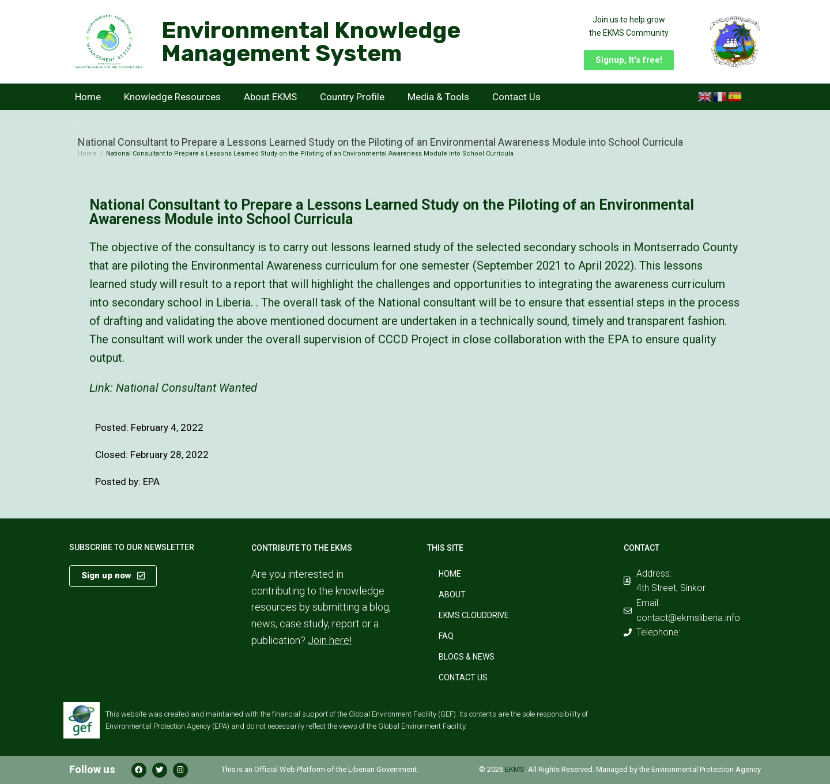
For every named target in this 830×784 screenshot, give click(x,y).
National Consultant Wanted (186, 388)
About (452, 594)
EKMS (515, 769)
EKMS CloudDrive (474, 615)
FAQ (446, 636)
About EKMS (270, 97)
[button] (629, 60)
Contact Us (516, 97)
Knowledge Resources (172, 97)
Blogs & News (467, 656)
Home (88, 97)
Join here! (330, 640)
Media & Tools (438, 97)
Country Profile (352, 97)
